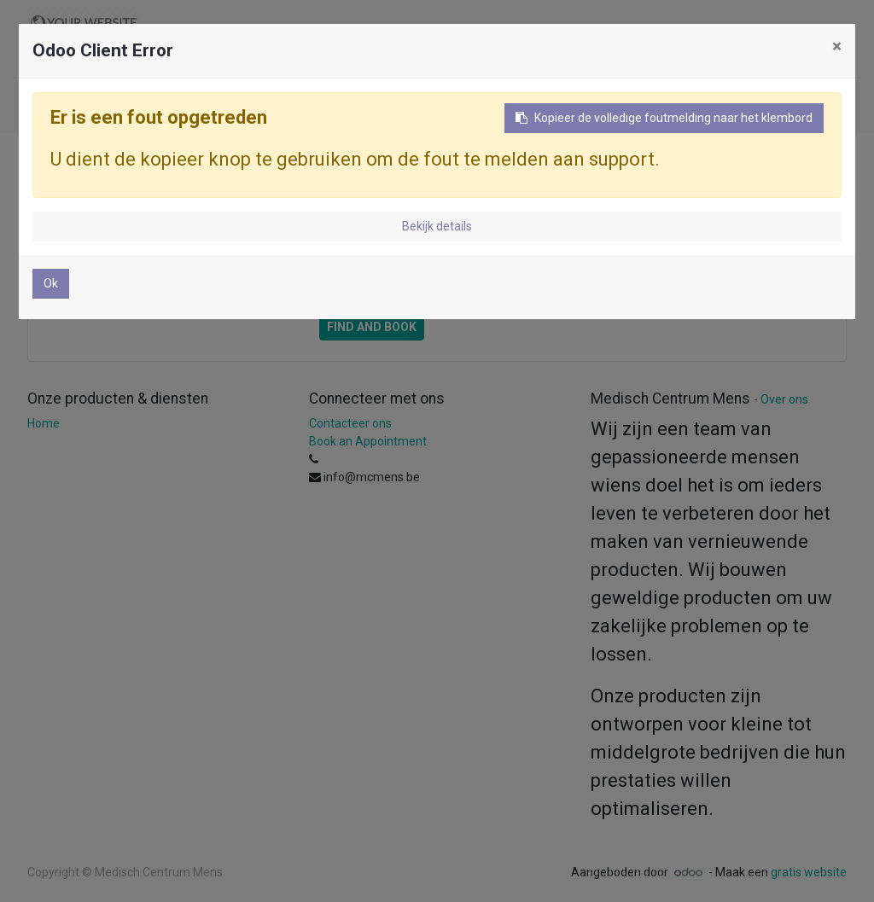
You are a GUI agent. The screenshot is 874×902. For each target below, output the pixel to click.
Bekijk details (437, 226)
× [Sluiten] (837, 46)
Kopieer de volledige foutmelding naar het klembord (664, 118)
